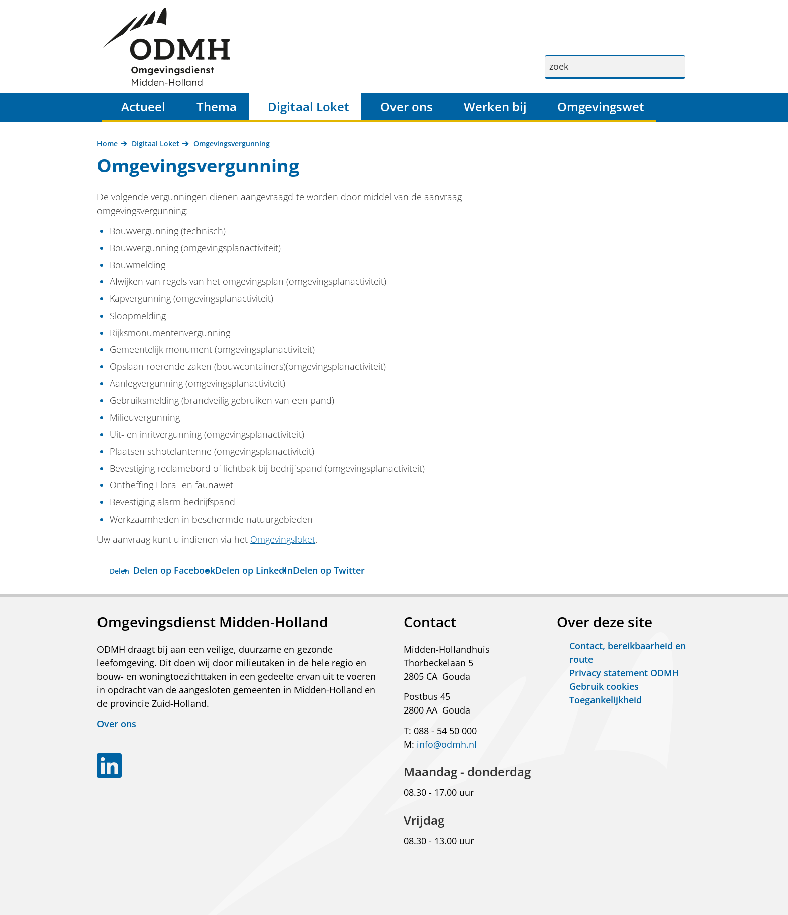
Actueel (143, 106)
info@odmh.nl (447, 744)
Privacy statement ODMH (624, 673)
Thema (216, 106)
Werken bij (495, 106)
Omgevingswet (600, 106)
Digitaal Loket (308, 106)
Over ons (406, 106)
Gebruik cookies (604, 686)
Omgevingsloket (282, 539)
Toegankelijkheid (605, 700)
